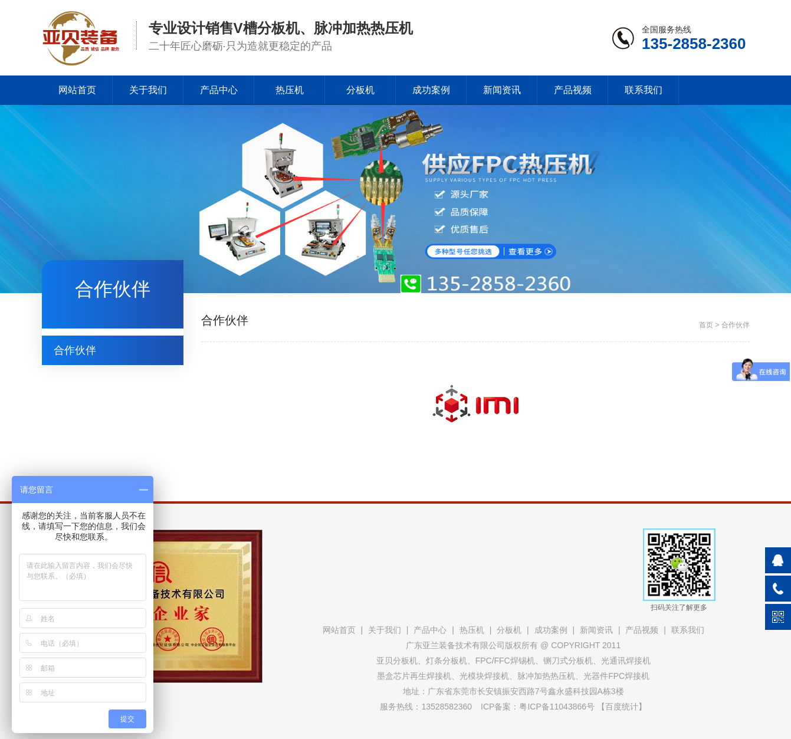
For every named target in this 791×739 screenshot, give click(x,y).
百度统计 (621, 706)
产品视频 (573, 90)
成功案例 (431, 90)
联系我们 (643, 90)
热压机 (289, 90)
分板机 (360, 90)
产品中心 (219, 90)
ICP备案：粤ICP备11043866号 (538, 706)
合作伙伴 (75, 350)
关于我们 (148, 90)
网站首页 (77, 90)
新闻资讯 (502, 90)
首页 (706, 325)
